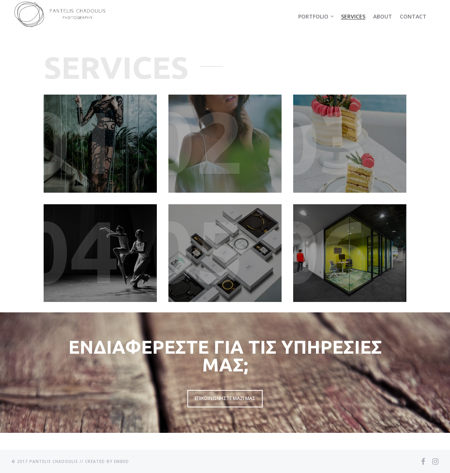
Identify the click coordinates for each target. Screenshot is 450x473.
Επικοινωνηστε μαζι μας (225, 398)
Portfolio (313, 16)
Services (353, 16)
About (382, 16)
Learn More (100, 144)
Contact (413, 16)
